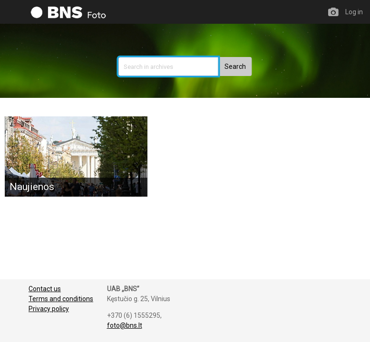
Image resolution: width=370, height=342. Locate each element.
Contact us (45, 289)
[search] (168, 66)
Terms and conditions (61, 299)
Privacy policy (49, 309)
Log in (354, 12)
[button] (235, 66)
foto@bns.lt (124, 325)
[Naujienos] (76, 156)
